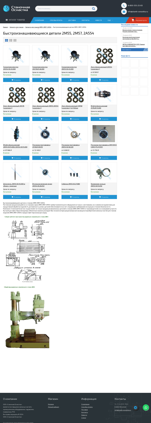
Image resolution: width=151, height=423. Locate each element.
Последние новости (129, 24)
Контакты (85, 20)
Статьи (83, 418)
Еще (110, 20)
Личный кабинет (53, 407)
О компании (39, 20)
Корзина (51, 404)
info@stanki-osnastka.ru (123, 410)
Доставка (72, 20)
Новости (98, 20)
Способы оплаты (56, 20)
